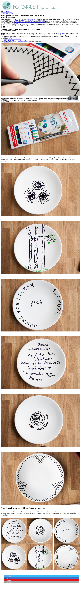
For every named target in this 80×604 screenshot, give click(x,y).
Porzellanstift (62, 33)
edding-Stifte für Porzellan (19, 41)
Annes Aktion (32, 19)
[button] (8, 576)
